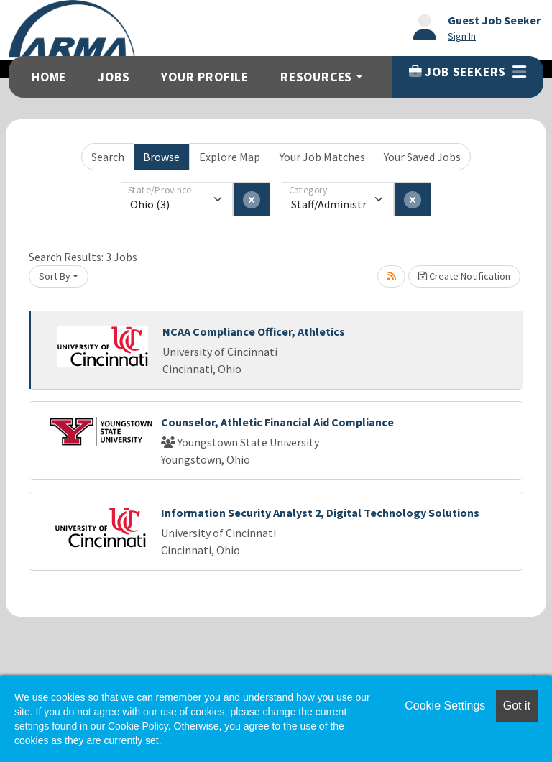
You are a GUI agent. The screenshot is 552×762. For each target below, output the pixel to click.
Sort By (54, 276)
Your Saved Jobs (422, 157)
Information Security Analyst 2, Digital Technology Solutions (320, 512)
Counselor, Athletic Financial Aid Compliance (277, 422)
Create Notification (464, 276)
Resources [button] (316, 77)
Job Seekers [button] (467, 72)
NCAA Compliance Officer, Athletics (253, 331)
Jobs (113, 77)
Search (107, 157)
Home (49, 77)
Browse (161, 157)
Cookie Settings (445, 705)
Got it (516, 705)
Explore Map (229, 157)
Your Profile (205, 77)
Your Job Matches (322, 157)
